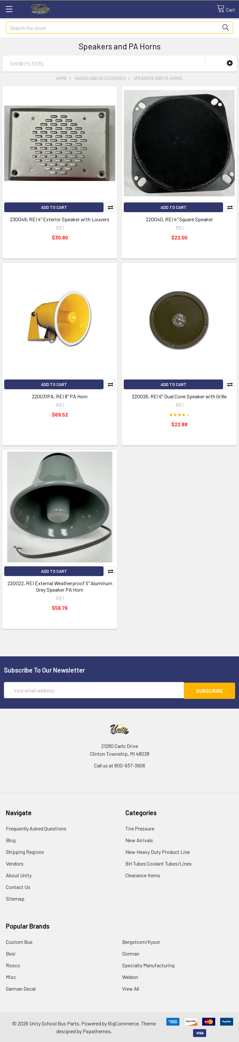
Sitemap (15, 898)
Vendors (14, 863)
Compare (110, 207)
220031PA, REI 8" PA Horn (60, 396)
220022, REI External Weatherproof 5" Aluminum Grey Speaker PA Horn (59, 586)
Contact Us (18, 886)
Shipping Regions (25, 851)
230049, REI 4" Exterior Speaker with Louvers (59, 219)
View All (130, 988)
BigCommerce (123, 1023)
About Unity (19, 874)
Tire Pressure (139, 828)
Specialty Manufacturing (148, 964)
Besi (11, 953)
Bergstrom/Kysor (141, 941)
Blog (11, 839)
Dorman (130, 953)
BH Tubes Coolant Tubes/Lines (158, 863)
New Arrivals (139, 839)
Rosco (13, 964)
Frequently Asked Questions (36, 828)
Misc (11, 976)
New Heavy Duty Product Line (157, 851)
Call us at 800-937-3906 (119, 765)
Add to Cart (54, 207)
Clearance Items (142, 874)
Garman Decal (20, 988)
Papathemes (97, 1030)
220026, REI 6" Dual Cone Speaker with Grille (179, 396)
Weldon (130, 976)
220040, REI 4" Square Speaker (179, 219)
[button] (230, 63)
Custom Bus (19, 941)
